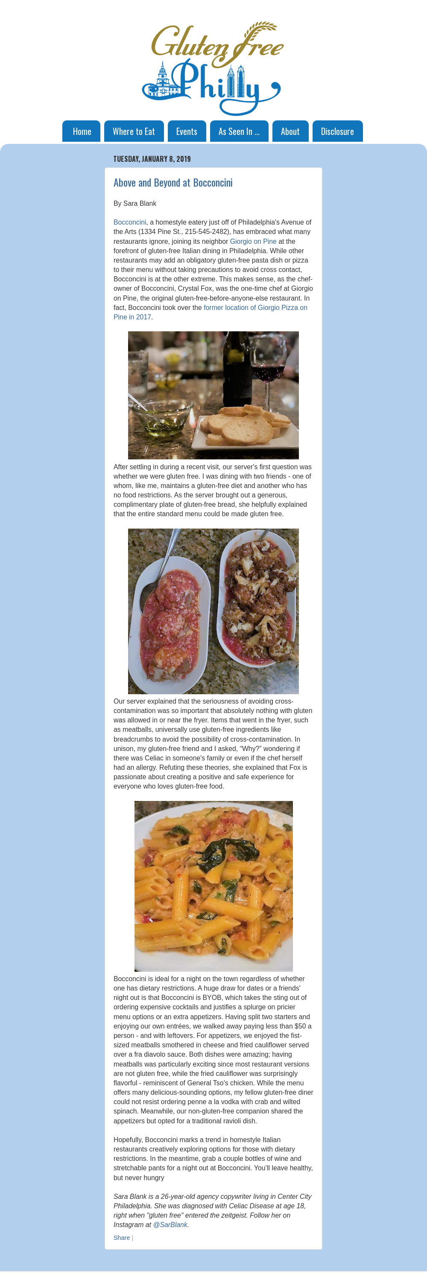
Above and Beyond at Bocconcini (173, 182)
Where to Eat (134, 131)
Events (186, 131)
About (290, 131)
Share (122, 1237)
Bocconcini (130, 222)
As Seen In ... (239, 131)
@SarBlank (170, 1224)
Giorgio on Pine (253, 241)
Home (82, 131)
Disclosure (337, 131)
